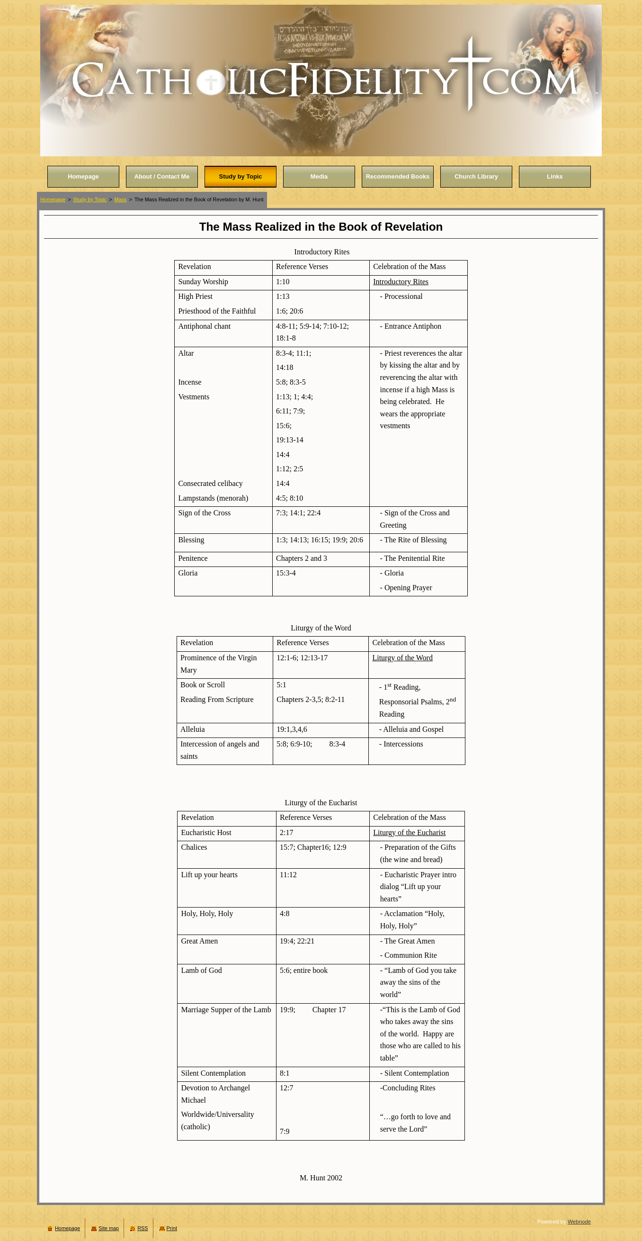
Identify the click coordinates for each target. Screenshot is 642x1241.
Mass (121, 199)
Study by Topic (90, 199)
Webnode (579, 1221)
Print (172, 1228)
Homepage (52, 199)
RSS (142, 1228)
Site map (108, 1228)
